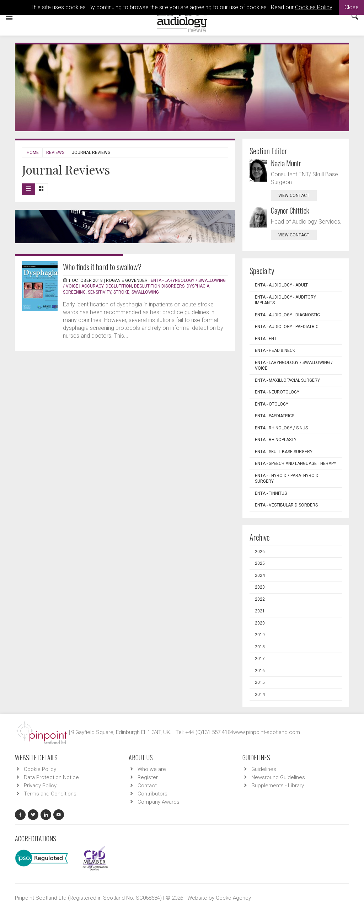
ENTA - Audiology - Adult (281, 285)
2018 (260, 646)
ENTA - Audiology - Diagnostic (287, 314)
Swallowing (145, 292)
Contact (147, 785)
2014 (260, 694)
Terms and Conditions (50, 794)
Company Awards (159, 802)
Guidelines (263, 769)
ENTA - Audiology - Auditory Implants (285, 300)
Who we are (152, 769)
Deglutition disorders (159, 286)
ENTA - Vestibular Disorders (286, 505)
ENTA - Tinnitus (271, 493)
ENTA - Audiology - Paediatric (286, 326)
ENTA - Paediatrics (274, 415)
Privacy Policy (40, 785)
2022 (260, 599)
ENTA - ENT (266, 338)
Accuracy (92, 286)
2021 (260, 611)
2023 (260, 587)
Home (33, 152)
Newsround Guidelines (278, 777)
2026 (260, 551)
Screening (74, 292)
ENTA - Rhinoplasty (275, 439)
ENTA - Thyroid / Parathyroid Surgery (286, 478)
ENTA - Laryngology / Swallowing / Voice (294, 365)
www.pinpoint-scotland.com (266, 732)
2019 (260, 634)
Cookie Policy (40, 769)
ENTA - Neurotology (277, 392)
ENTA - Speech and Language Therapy (295, 463)
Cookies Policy (313, 7)
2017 (260, 658)
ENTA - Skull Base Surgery (283, 451)
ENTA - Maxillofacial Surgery (287, 380)
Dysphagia (198, 286)
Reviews (55, 152)
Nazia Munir (286, 163)
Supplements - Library (277, 785)
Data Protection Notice (51, 777)
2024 (260, 575)
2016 (260, 670)
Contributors (152, 794)
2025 (260, 563)
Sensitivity (99, 292)
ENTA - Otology (271, 404)
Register (148, 777)
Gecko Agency (233, 898)
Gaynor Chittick (290, 210)
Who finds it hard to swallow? (102, 266)
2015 (260, 682)
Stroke (121, 292)
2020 (260, 623)
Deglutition (119, 286)
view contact (293, 195)
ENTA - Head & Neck (275, 350)
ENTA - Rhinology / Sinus (281, 427)
